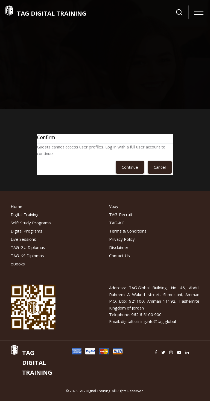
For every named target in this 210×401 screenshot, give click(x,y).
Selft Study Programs (31, 222)
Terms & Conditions (128, 231)
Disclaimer (119, 247)
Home (16, 206)
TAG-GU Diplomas (28, 247)
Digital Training (25, 214)
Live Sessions (23, 239)
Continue (130, 167)
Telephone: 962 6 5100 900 (135, 314)
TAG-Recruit (120, 214)
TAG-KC (116, 222)
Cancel (160, 167)
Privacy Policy (122, 239)
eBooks (18, 264)
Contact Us (119, 255)
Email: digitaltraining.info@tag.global (142, 321)
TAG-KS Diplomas (27, 255)
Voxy (113, 206)
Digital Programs (26, 231)
